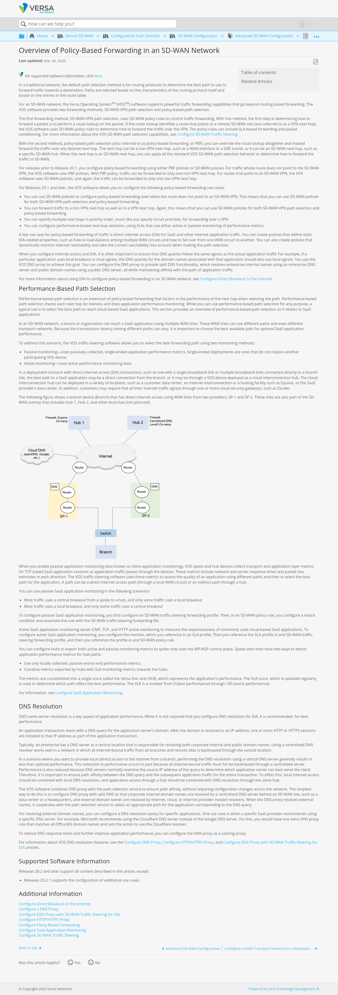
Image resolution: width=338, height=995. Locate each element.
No (97, 962)
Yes (78, 962)
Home (39, 35)
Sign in (312, 23)
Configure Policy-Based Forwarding (49, 925)
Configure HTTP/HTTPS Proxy (188, 842)
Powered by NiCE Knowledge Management (284, 989)
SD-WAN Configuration (194, 35)
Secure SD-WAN (76, 35)
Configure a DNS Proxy (38, 909)
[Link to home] (36, 12)
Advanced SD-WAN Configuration (260, 35)
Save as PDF (315, 62)
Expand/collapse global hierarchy (24, 36)
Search (23, 24)
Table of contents (258, 72)
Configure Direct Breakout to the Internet (236, 278)
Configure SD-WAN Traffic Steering (207, 134)
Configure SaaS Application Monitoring (89, 692)
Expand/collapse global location (316, 34)
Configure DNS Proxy (142, 842)
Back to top (28, 947)
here (98, 75)
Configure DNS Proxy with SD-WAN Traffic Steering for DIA (69, 914)
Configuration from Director (132, 35)
